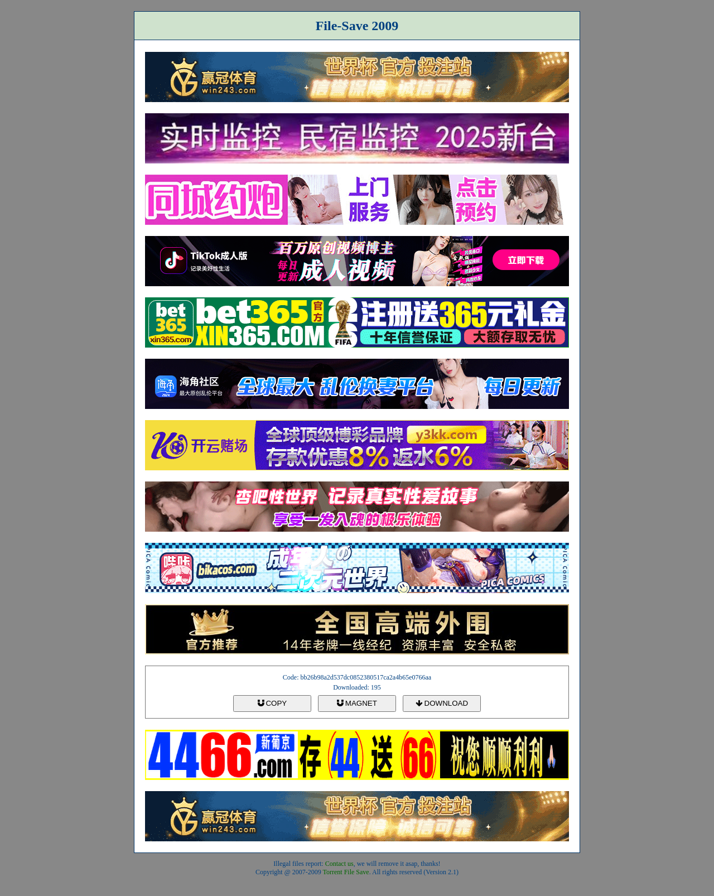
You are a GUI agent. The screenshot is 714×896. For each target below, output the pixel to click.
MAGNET (357, 703)
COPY (272, 703)
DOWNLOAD (442, 703)
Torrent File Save (346, 872)
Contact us (339, 864)
